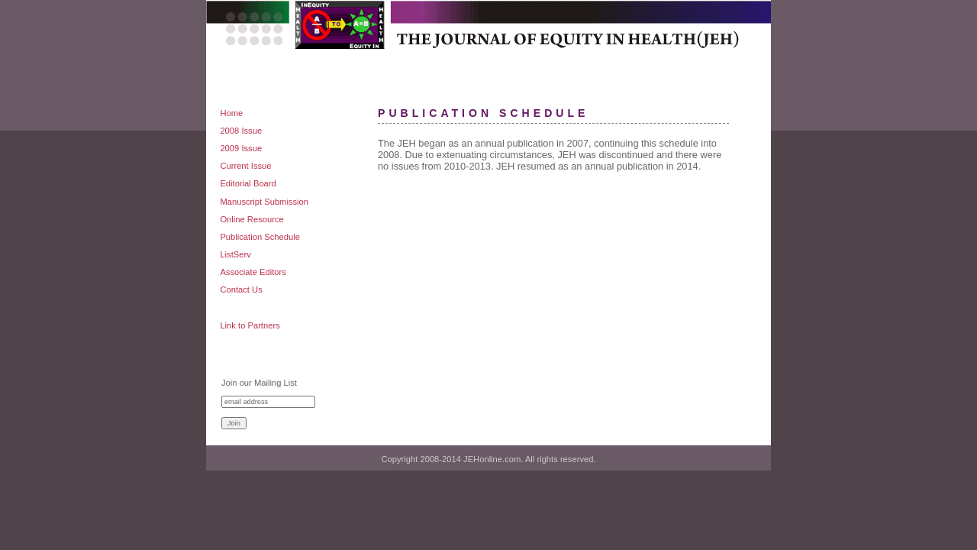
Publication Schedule (260, 236)
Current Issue (245, 165)
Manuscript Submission (264, 201)
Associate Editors (252, 272)
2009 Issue (241, 148)
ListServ (235, 254)
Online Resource (251, 219)
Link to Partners (249, 325)
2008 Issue (241, 130)
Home (231, 113)
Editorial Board (248, 183)
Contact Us (241, 289)
